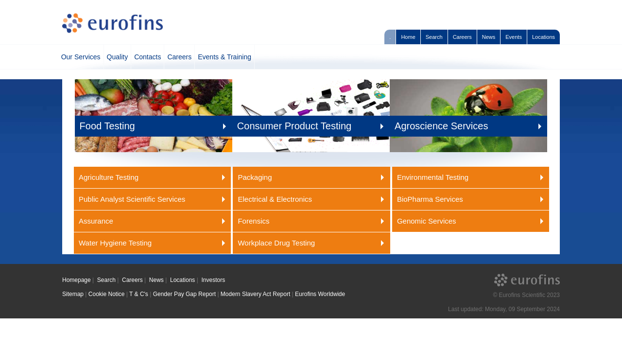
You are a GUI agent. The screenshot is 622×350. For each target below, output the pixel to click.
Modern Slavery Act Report (255, 294)
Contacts (147, 57)
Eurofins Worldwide (320, 294)
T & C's (138, 294)
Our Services (81, 57)
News (489, 37)
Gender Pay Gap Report (184, 294)
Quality (117, 57)
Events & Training (224, 57)
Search (434, 37)
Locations (543, 37)
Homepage (76, 280)
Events (513, 37)
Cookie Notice (106, 294)
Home (408, 37)
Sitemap (73, 294)
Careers (462, 37)
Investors (213, 280)
